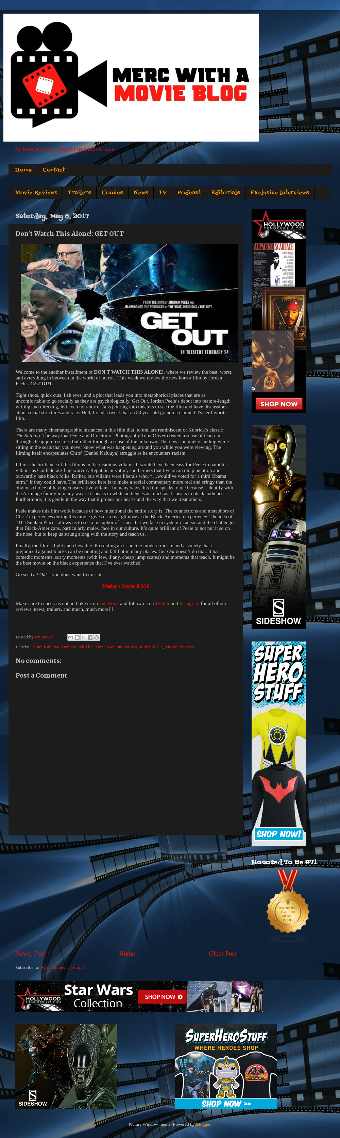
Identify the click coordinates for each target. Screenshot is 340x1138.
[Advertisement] (125, 892)
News (141, 193)
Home (23, 170)
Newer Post (30, 953)
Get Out (115, 646)
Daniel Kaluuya (44, 646)
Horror (131, 646)
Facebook (109, 603)
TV (163, 193)
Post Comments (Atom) (62, 967)
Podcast (189, 193)
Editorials (225, 193)
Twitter (162, 603)
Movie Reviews (36, 193)
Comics (112, 193)
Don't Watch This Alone (83, 646)
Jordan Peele (151, 646)
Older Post (222, 953)
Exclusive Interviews (280, 193)
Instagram (189, 603)
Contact (53, 170)
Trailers (79, 193)
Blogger (203, 1124)
